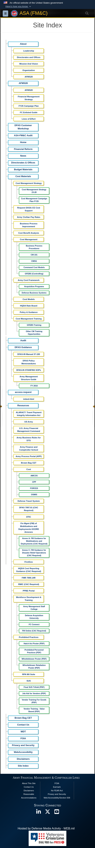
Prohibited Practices (28, 637)
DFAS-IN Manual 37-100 (28, 354)
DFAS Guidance (23, 347)
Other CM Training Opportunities (34, 332)
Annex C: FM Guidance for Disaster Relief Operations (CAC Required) (34, 553)
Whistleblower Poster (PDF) (34, 659)
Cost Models (29, 299)
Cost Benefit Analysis (28, 233)
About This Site (28, 783)
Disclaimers (23, 759)
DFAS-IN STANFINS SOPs (28, 370)
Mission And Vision (28, 64)
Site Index (23, 766)
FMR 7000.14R (29, 578)
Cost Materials (23, 176)
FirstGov (28, 562)
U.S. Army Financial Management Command (28, 429)
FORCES (34, 488)
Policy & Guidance (29, 312)
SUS (28, 681)
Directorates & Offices (23, 162)
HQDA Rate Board (28, 306)
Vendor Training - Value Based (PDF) (34, 710)
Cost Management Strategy (29, 183)
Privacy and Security (23, 745)
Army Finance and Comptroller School (28, 448)
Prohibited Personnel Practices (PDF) (34, 651)
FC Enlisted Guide (28, 112)
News (23, 156)
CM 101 (34, 255)
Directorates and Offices (28, 57)
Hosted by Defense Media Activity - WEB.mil (46, 828)
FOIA (23, 738)
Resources (23, 405)
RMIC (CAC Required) (28, 584)
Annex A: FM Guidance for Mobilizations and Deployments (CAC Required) (34, 541)
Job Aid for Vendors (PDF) (34, 693)
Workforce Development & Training (28, 598)
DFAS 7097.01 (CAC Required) (28, 508)
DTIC (28, 517)
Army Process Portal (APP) (29, 456)
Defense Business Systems (34, 293)
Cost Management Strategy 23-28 (34, 190)
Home (23, 142)
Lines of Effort (29, 119)
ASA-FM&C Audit (23, 135)
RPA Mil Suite (28, 674)
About (23, 44)
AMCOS (34, 476)
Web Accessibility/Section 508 (57, 798)
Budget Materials (23, 169)
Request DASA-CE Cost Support (28, 209)
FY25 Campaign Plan (29, 106)
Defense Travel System (29, 501)
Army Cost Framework (28, 280)
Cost (28, 469)
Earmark (57, 787)
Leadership (28, 51)
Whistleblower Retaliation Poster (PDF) (34, 666)
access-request (23, 392)
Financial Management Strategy (29, 98)
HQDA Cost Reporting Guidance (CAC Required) (28, 569)
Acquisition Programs (34, 286)
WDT (23, 731)
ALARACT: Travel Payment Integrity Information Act (29, 413)
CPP (34, 482)
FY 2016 (34, 386)
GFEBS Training (34, 325)
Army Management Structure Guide (29, 377)
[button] (18, 6)
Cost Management (28, 239)
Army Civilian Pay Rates (28, 217)
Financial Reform (23, 149)
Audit (23, 340)
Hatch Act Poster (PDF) (34, 643)
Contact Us (23, 725)
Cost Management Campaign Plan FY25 (34, 199)
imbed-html (28, 399)
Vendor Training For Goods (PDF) (34, 701)
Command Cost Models (34, 267)
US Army (28, 422)
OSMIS (34, 494)
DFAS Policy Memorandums (28, 362)
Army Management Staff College (34, 607)
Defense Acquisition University (34, 616)
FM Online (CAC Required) (34, 631)
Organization (28, 70)
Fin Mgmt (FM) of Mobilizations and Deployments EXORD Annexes (28, 527)
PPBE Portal (28, 591)
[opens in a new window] (38, 812)
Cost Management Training (29, 319)
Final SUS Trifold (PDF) (34, 687)
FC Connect (34, 624)
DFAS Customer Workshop (23, 127)
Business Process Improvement (28, 225)
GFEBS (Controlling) (34, 274)
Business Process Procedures (34, 247)
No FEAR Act (57, 790)
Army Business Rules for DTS (28, 439)
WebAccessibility (23, 752)
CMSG (34, 261)
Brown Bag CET (28, 463)
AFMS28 (29, 77)
